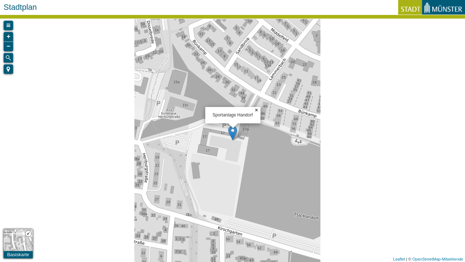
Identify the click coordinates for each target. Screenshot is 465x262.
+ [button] (9, 36)
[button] (8, 69)
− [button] (9, 46)
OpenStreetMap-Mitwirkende (437, 259)
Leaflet (399, 259)
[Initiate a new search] (8, 58)
